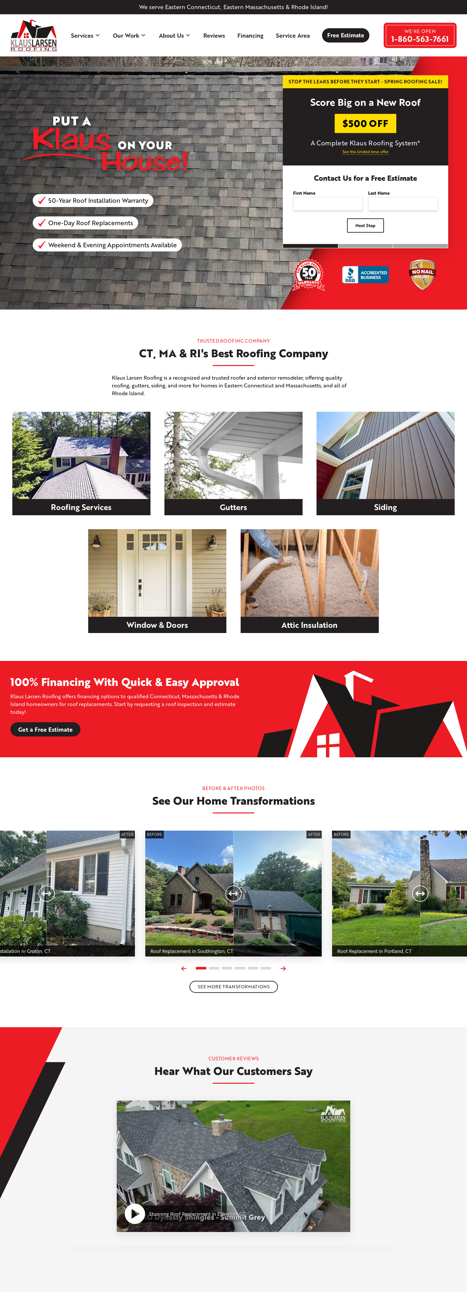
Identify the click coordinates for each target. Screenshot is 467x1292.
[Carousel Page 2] (214, 968)
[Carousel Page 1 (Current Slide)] (201, 968)
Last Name (378, 193)
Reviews (214, 35)
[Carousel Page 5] (253, 968)
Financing (250, 35)
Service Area (293, 35)
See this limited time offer (365, 151)
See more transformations (233, 986)
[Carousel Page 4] (240, 968)
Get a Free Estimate (45, 729)
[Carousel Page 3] (227, 968)
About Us (175, 35)
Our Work (129, 35)
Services (86, 35)
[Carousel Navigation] (233, 968)
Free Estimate (345, 35)
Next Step (365, 225)
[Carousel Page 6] (266, 968)
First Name (304, 193)
